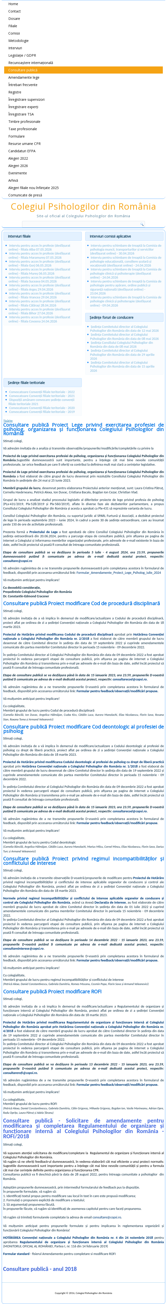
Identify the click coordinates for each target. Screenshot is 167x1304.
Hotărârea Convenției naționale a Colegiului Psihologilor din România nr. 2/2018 (83, 636)
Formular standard (16, 1254)
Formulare (16, 136)
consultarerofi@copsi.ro (20, 1073)
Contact (14, 11)
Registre (14, 92)
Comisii (14, 33)
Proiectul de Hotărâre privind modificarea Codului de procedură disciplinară (58, 634)
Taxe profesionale (22, 129)
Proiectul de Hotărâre (148, 878)
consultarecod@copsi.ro (130, 679)
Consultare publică (22, 70)
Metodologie (18, 40)
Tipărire (8, 420)
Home (13, 3)
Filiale (12, 26)
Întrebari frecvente (22, 84)
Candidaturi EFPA (22, 151)
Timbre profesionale (24, 121)
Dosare (14, 18)
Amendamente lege (23, 77)
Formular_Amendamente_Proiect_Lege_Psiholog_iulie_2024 (119, 573)
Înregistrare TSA (21, 114)
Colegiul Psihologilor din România (83, 206)
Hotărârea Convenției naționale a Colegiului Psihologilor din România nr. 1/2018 (80, 766)
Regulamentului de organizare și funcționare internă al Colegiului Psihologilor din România (92, 1242)
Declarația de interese (110, 902)
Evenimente (17, 173)
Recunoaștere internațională (30, 62)
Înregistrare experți (23, 106)
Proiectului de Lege (43, 532)
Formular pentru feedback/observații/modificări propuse (117, 823)
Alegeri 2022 (18, 158)
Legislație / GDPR (22, 55)
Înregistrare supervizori (26, 99)
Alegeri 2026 (18, 165)
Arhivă (13, 180)
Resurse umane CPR (24, 143)
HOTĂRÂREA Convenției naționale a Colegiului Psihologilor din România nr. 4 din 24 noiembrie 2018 (78, 1238)
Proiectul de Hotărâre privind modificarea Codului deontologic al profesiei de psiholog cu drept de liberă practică (83, 762)
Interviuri (15, 48)
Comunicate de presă (25, 195)
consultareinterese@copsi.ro (23, 948)
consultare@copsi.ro (17, 561)
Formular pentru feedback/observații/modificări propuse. (117, 691)
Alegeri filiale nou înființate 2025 (33, 187)
